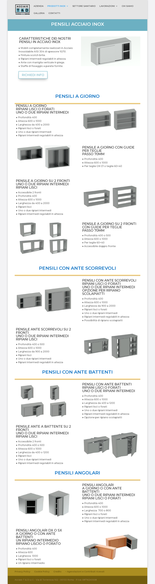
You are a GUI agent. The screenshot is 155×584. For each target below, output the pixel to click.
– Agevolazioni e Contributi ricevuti (84, 571)
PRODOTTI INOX (56, 6)
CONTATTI (54, 13)
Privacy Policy (22, 571)
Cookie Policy (41, 571)
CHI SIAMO (127, 6)
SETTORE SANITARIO (84, 6)
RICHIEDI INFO (33, 75)
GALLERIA (39, 13)
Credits (57, 571)
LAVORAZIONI (107, 6)
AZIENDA (38, 6)
